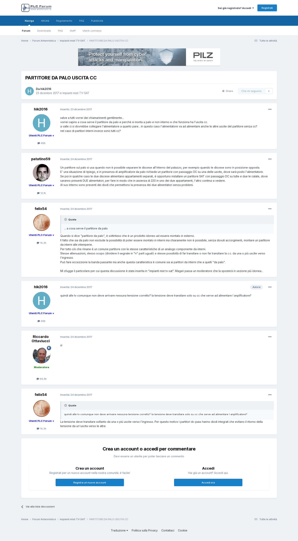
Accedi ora (208, 482)
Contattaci (167, 530)
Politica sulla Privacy (145, 530)
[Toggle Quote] (66, 219)
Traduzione (119, 530)
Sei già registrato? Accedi (236, 8)
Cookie (182, 530)
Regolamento (64, 20)
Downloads (44, 30)
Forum (26, 30)
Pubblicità (97, 20)
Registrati (267, 7)
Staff (73, 30)
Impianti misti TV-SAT (76, 93)
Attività (45, 20)
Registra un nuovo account (89, 482)
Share (227, 90)
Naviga (29, 22)
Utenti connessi (92, 30)
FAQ (60, 30)
